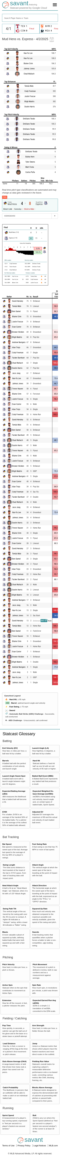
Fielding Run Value (40, 1061)
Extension (6, 1000)
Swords (35, 932)
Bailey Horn (29, 157)
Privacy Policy (24, 1145)
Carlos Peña (30, 172)
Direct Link (7, 209)
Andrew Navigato (18, 342)
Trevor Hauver (17, 389)
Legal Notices (40, 1145)
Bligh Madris (29, 101)
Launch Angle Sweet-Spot (13, 776)
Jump (34, 1043)
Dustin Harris (29, 107)
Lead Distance (9, 1043)
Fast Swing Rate (39, 844)
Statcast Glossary (19, 733)
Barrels (5, 761)
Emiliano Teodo (29, 119)
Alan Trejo (16, 347)
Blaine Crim (28, 63)
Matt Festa (29, 167)
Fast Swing (14, 707)
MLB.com (53, 1145)
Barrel (14, 703)
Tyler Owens (30, 162)
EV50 (4, 812)
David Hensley (17, 301)
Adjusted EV (37, 812)
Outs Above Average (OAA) (14, 1061)
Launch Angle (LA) (40, 748)
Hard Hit (12, 699)
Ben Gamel (16, 311)
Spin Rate (36, 985)
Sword (12, 710)
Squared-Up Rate (39, 909)
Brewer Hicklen (18, 332)
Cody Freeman (30, 91)
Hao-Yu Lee (28, 53)
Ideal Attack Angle (10, 885)
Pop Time (6, 1025)
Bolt (34, 1115)
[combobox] (30, 18)
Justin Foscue (29, 96)
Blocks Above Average (42, 1087)
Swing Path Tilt (9, 909)
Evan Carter (16, 327)
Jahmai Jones (29, 68)
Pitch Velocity (8, 964)
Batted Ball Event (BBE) (42, 776)
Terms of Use (8, 1145)
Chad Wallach (29, 74)
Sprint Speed (8, 1115)
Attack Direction (39, 885)
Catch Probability (10, 1087)
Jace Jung (16, 373)
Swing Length (9, 865)
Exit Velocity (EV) (10, 748)
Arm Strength (38, 1025)
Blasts (5, 932)
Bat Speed (7, 844)
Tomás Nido (28, 86)
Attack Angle (38, 865)
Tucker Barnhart (18, 358)
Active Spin (7, 985)
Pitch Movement (40, 964)
